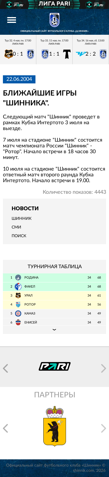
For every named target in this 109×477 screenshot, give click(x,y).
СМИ (16, 227)
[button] (5, 368)
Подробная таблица (54, 329)
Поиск (19, 236)
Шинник (21, 219)
